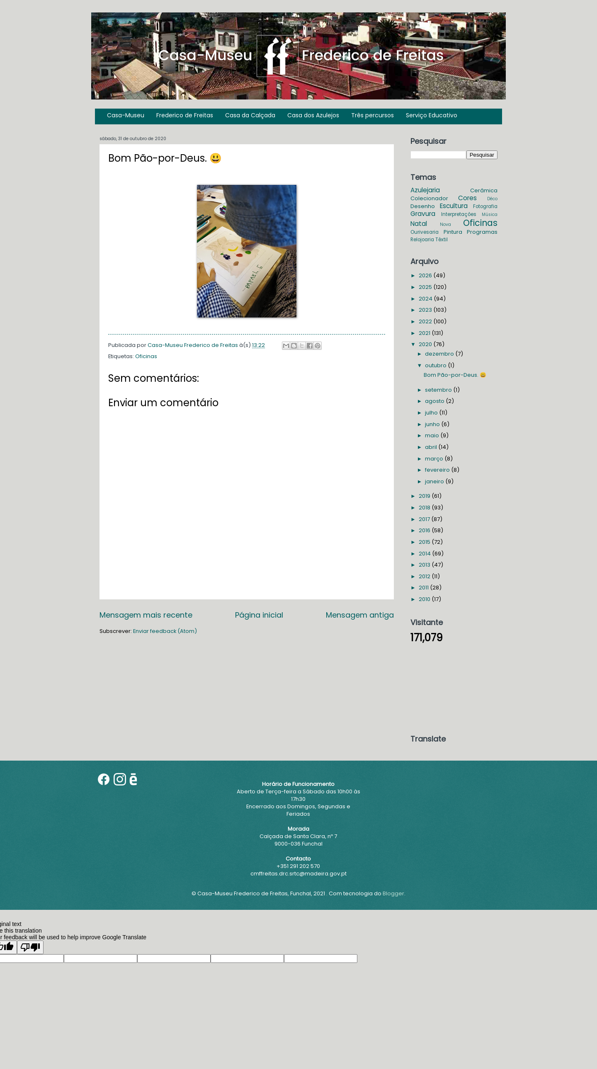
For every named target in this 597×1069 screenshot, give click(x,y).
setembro (439, 390)
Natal (418, 223)
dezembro (440, 354)
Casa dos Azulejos (313, 115)
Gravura (422, 213)
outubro (436, 365)
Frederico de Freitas (184, 115)
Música (490, 214)
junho (433, 424)
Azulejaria (425, 190)
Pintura (453, 232)
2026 (426, 275)
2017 (425, 519)
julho (432, 413)
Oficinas (146, 356)
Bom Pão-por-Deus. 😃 (455, 375)
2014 (425, 554)
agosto (435, 401)
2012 (425, 576)
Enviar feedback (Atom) (165, 631)
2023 (426, 310)
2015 (425, 542)
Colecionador (429, 198)
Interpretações (458, 214)
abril (431, 447)
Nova (445, 224)
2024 (426, 299)
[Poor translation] (30, 947)
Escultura (454, 205)
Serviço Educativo (431, 115)
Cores (467, 198)
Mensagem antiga (360, 615)
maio (432, 435)
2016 (425, 530)
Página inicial (259, 615)
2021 (425, 333)
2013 (425, 565)
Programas (482, 232)
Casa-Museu (125, 115)
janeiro (435, 481)
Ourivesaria (424, 232)
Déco (492, 199)
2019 (425, 496)
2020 (426, 344)
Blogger (393, 893)
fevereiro (438, 470)
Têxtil (441, 239)
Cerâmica (484, 190)
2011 (424, 587)
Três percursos (372, 115)
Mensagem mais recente (146, 615)
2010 (425, 599)
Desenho (422, 206)
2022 (426, 321)
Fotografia (485, 206)
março (434, 459)
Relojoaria (422, 239)
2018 (425, 507)
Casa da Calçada (250, 115)
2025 (426, 287)
